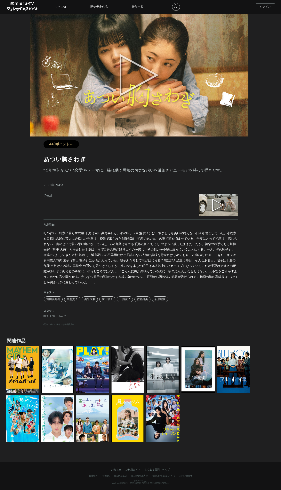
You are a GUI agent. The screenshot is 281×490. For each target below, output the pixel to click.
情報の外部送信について (163, 475)
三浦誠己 (124, 299)
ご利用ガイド (132, 469)
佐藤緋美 (142, 299)
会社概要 (93, 475)
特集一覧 (137, 7)
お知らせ (116, 469)
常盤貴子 (72, 299)
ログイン (265, 6)
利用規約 (105, 475)
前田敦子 (107, 299)
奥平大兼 (89, 299)
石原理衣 (160, 299)
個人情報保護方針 (139, 475)
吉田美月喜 (53, 299)
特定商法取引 (120, 475)
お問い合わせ (185, 475)
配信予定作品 (99, 7)
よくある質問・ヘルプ (157, 469)
